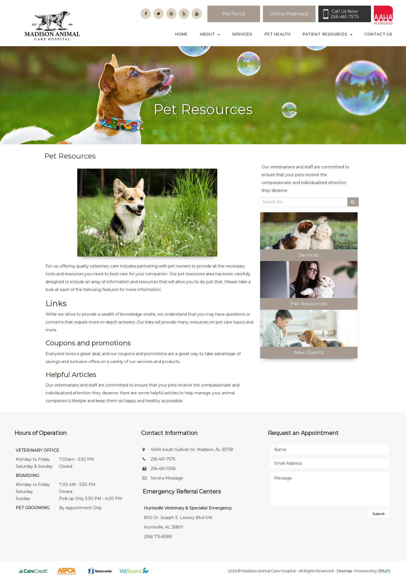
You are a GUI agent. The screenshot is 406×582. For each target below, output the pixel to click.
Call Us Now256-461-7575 (344, 14)
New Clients (309, 354)
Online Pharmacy (289, 14)
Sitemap (344, 572)
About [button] (210, 34)
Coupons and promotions (88, 344)
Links (56, 304)
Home (181, 34)
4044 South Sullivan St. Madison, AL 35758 (192, 450)
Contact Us (379, 34)
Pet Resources (309, 305)
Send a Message (167, 479)
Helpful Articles (71, 376)
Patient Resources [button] (327, 34)
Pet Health (278, 34)
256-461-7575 (163, 460)
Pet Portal (233, 14)
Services (242, 34)
